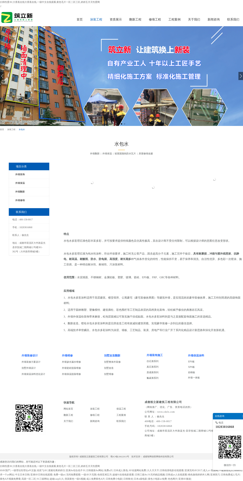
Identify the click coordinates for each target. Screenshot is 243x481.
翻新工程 (68, 415)
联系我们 (121, 421)
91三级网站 (43, 479)
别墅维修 (109, 374)
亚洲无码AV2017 (193, 470)
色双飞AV (42, 470)
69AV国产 (5, 470)
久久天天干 (153, 470)
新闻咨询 (95, 421)
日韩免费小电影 (114, 479)
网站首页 (68, 409)
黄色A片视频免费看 (10, 479)
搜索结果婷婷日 (56, 470)
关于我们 (68, 421)
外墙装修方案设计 (31, 362)
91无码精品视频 (156, 474)
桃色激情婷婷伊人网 (198, 474)
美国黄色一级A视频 (75, 479)
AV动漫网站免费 (137, 470)
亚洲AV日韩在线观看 (41, 474)
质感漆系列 (152, 372)
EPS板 (191, 361)
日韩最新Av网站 (94, 470)
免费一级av (59, 474)
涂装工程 (11, 129)
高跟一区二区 (29, 479)
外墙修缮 (20, 200)
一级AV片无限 (88, 474)
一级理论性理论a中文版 (23, 470)
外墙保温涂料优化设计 (33, 374)
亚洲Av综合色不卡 (75, 470)
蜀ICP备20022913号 (119, 456)
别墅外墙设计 (29, 368)
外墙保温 (20, 183)
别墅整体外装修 (112, 362)
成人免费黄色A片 (95, 479)
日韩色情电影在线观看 (172, 470)
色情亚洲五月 (104, 474)
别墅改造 (109, 368)
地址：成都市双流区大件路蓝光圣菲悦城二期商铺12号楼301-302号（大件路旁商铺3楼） (28, 247)
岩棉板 (191, 372)
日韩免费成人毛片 (230, 474)
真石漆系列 (152, 367)
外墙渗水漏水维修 (71, 362)
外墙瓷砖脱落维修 (71, 368)
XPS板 (191, 367)
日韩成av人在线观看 (176, 474)
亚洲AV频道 (184, 479)
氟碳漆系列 (152, 378)
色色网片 (172, 479)
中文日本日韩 (22, 474)
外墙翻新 (20, 191)
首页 (2, 129)
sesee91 (238, 470)
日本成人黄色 (121, 470)
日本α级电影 (140, 479)
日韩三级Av (141, 474)
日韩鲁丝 (128, 479)
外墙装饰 (20, 174)
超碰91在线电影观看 (123, 474)
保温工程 (121, 409)
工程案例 (121, 415)
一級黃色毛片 (226, 470)
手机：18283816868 (22, 227)
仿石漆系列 (152, 361)
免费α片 (108, 470)
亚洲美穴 (215, 474)
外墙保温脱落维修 (71, 374)
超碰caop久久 (57, 479)
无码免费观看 (73, 474)
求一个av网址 (7, 474)
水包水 (21, 129)
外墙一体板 (194, 377)
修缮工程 (95, 415)
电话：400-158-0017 (22, 219)
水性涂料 (96, 253)
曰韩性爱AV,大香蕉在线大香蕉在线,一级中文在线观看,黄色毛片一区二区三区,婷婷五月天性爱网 (50, 2)
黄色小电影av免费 (157, 479)
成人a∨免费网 (210, 470)
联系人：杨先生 (20, 235)
